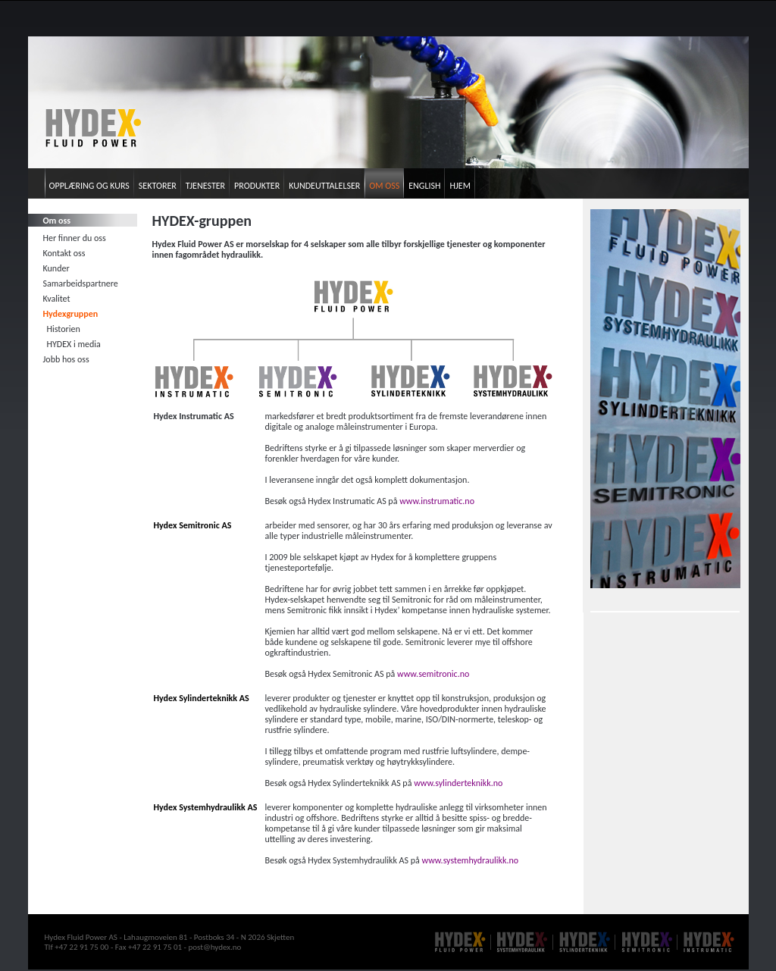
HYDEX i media (74, 344)
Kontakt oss (64, 253)
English (424, 185)
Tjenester (205, 185)
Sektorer (158, 185)
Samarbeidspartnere (80, 283)
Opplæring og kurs (89, 185)
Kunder (56, 268)
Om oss (384, 185)
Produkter (257, 185)
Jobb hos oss (66, 359)
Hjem (459, 185)
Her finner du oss (74, 238)
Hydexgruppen (71, 314)
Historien (63, 329)
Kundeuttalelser (324, 185)
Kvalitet (56, 298)
